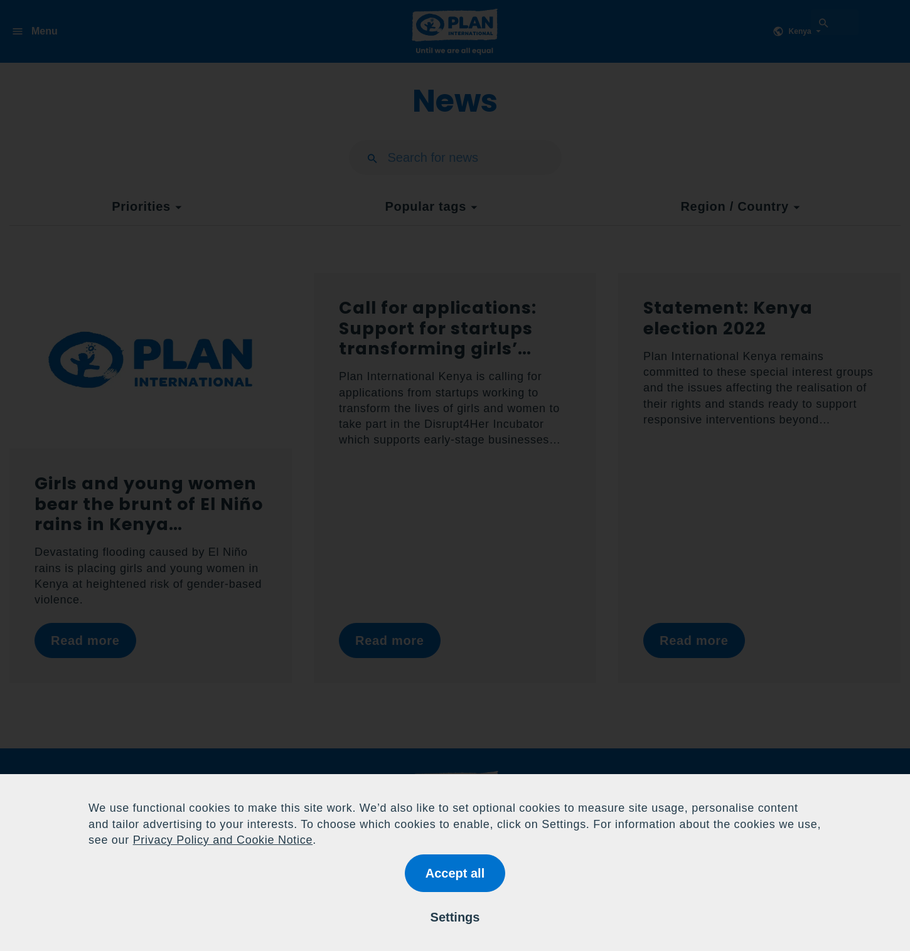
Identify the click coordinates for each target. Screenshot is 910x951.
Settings (455, 917)
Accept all (455, 873)
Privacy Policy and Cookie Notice (223, 840)
